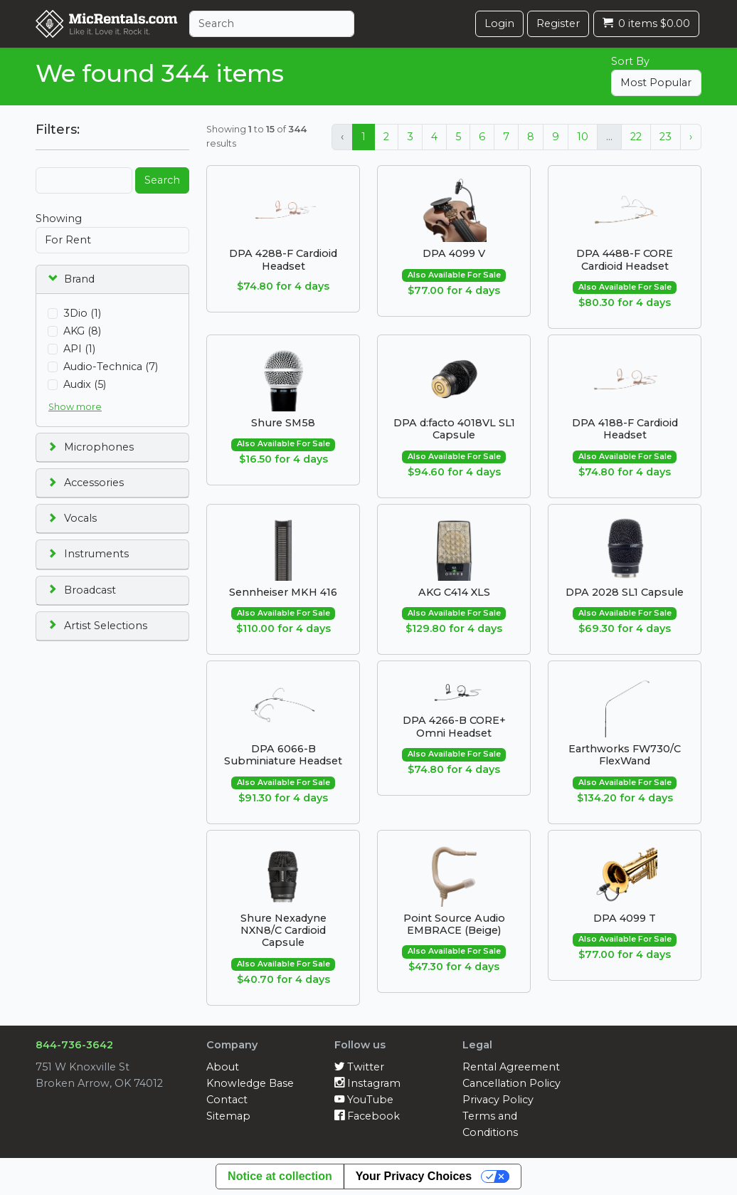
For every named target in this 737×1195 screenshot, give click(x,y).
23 (665, 136)
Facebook (367, 1116)
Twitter (359, 1066)
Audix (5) (84, 384)
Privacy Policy (498, 1099)
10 (582, 136)
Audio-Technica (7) (110, 366)
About (222, 1066)
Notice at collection (280, 1176)
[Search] (271, 24)
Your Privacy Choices (414, 1176)
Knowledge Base (250, 1083)
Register (558, 23)
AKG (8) (82, 331)
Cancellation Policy (511, 1083)
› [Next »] (690, 136)
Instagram (367, 1083)
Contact (227, 1099)
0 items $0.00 (646, 23)
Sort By (630, 61)
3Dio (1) (82, 313)
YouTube (363, 1099)
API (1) (79, 348)
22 (636, 136)
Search (162, 180)
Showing (59, 218)
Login (499, 23)
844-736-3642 (74, 1044)
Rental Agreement (511, 1066)
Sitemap (228, 1116)
